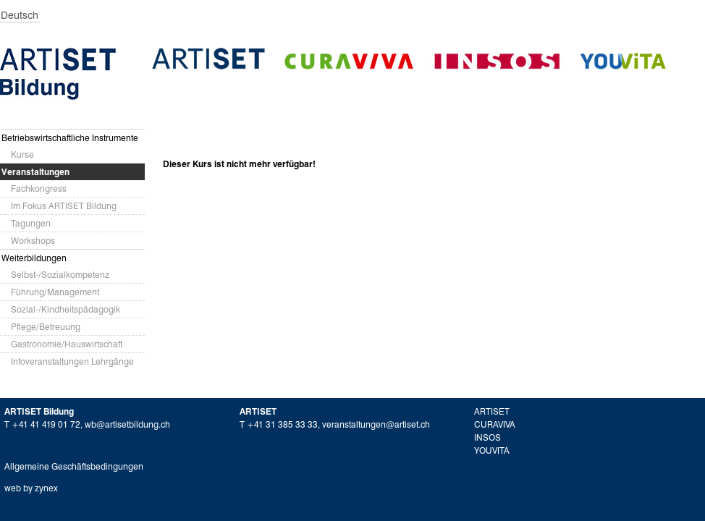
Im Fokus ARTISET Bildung (64, 205)
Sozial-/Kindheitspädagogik (65, 309)
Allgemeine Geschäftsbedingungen (73, 466)
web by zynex (31, 488)
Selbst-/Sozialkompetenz (60, 274)
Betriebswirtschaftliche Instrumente (69, 137)
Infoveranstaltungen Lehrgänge (72, 361)
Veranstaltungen (35, 171)
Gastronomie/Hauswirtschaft (66, 344)
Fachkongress (39, 188)
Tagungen (31, 223)
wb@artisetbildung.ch (127, 424)
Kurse (22, 154)
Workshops (33, 240)
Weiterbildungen (34, 258)
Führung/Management (55, 292)
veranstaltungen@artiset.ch (376, 424)
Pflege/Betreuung (45, 326)
